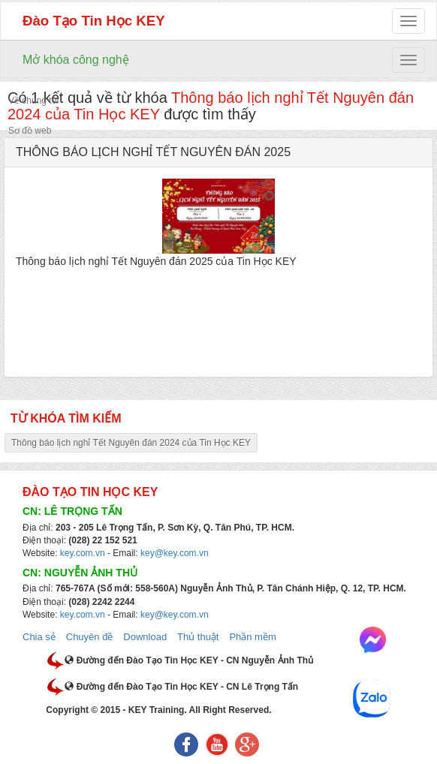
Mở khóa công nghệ (76, 59)
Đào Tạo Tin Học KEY (94, 21)
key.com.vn (82, 553)
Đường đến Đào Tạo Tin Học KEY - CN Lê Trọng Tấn (181, 686)
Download (145, 636)
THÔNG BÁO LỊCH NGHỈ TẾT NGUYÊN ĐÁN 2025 (153, 152)
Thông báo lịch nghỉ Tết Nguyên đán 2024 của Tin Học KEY (131, 443)
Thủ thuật (197, 636)
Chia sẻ (39, 636)
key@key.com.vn (174, 553)
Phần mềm (252, 636)
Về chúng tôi (33, 100)
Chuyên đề (89, 636)
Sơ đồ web (29, 130)
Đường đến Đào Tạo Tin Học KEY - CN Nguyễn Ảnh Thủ (189, 660)
